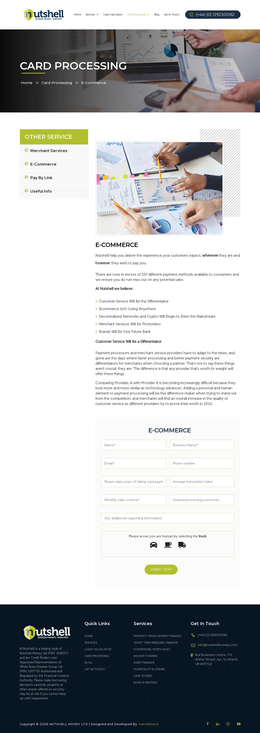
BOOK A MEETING (145, 682)
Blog (156, 14)
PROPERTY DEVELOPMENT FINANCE (158, 636)
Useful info (38, 191)
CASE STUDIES (143, 675)
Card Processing (138, 14)
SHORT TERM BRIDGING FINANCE (156, 642)
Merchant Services (46, 151)
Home (77, 14)
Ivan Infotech (149, 724)
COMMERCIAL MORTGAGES (152, 649)
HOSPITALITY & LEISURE (149, 669)
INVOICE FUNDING (146, 656)
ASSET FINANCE (144, 662)
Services (92, 14)
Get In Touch (171, 14)
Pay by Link (38, 178)
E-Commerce (41, 164)
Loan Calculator (113, 14)
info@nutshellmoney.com (217, 645)
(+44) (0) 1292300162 (215, 14)
